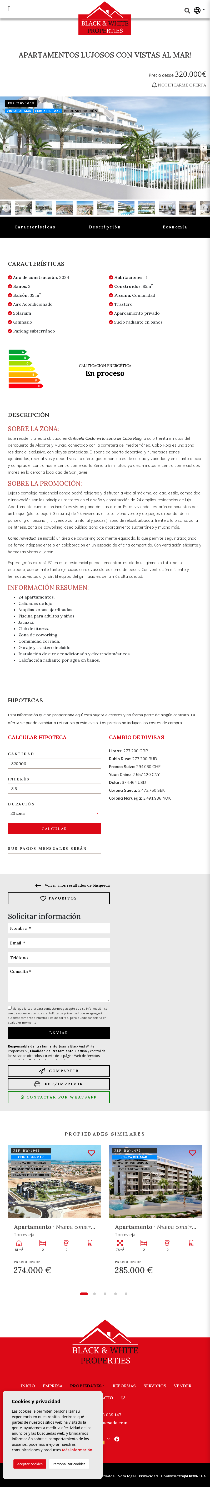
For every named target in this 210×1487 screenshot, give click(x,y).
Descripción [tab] (105, 226)
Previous (6, 148)
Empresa (52, 1385)
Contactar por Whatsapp (59, 1097)
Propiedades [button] (86, 1385)
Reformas (124, 1385)
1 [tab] (84, 1293)
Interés (19, 779)
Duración (21, 804)
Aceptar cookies (29, 1464)
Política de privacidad (63, 1013)
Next (203, 148)
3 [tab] (105, 1293)
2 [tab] (94, 1293)
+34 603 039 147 (105, 1414)
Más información (77, 1449)
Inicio (28, 1385)
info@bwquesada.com (105, 1422)
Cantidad (21, 754)
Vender (182, 1385)
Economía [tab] (175, 226)
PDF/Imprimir (58, 1084)
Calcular (54, 828)
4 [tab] (115, 1293)
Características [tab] (35, 226)
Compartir (59, 1071)
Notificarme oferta (179, 85)
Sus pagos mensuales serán (47, 848)
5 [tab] (126, 1293)
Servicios (154, 1385)
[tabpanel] (54, 1211)
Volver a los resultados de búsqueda (72, 885)
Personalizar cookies (69, 1464)
